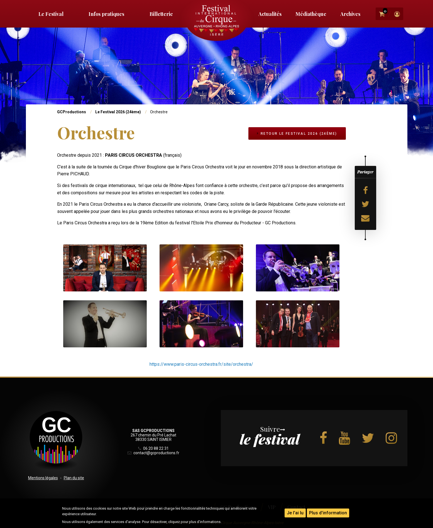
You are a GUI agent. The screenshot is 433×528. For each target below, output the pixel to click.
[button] (105, 267)
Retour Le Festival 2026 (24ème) (297, 133)
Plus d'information (328, 512)
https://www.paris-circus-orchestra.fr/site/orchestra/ (201, 364)
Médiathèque (310, 14)
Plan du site (74, 478)
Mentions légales (43, 478)
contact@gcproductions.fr (153, 453)
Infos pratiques (106, 14)
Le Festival (50, 14)
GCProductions (71, 112)
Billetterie (161, 14)
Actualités (270, 14)
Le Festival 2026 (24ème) (118, 112)
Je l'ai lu (295, 512)
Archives (350, 14)
